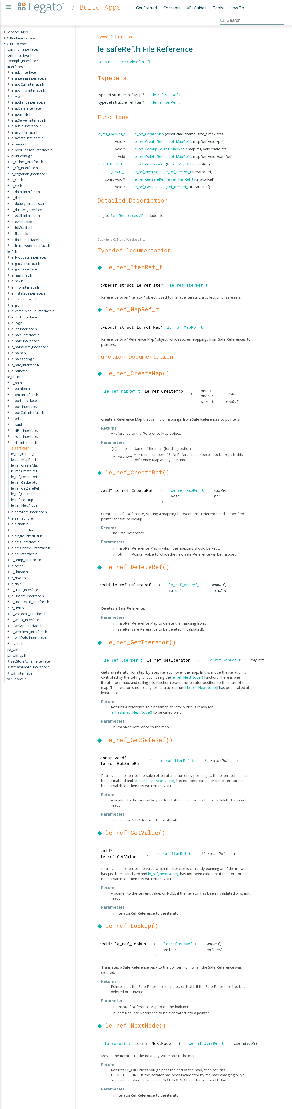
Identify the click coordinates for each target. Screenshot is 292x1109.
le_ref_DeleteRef (148, 156)
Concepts (171, 7)
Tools (218, 7)
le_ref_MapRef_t (167, 94)
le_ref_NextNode (148, 171)
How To (237, 7)
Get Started (146, 7)
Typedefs (105, 36)
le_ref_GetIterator (149, 164)
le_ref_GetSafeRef (149, 179)
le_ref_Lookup (145, 148)
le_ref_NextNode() (187, 677)
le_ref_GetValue (147, 186)
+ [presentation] (4, 32)
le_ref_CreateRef (148, 141)
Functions (126, 36)
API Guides (196, 7)
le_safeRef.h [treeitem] (20, 448)
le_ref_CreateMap (149, 133)
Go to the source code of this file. (125, 61)
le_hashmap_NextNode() (131, 712)
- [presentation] (4, 43)
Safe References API (127, 215)
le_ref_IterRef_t (166, 102)
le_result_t (116, 171)
